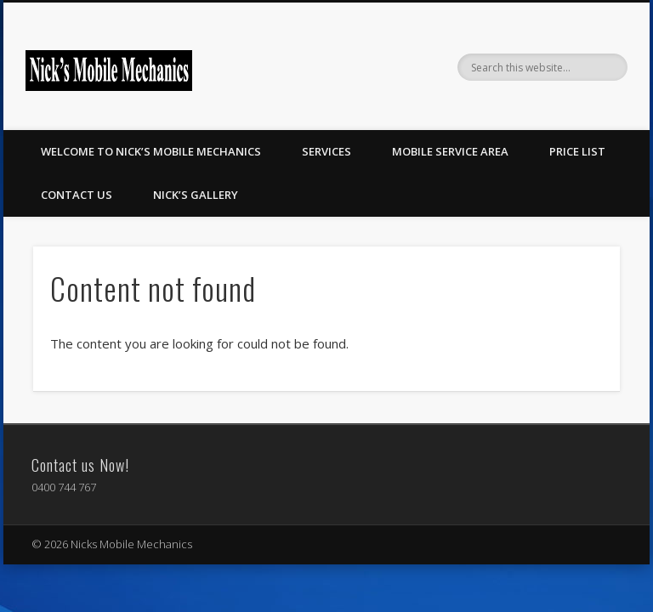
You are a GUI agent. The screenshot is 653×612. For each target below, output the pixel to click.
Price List (577, 151)
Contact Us (76, 194)
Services (326, 151)
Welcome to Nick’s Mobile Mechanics (151, 151)
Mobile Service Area (450, 151)
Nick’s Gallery (195, 194)
